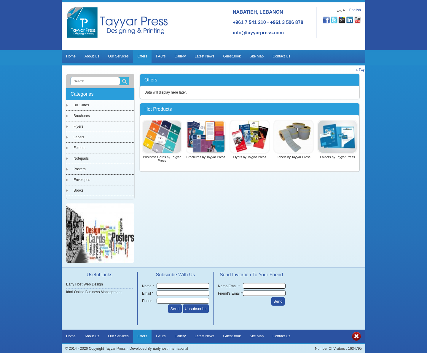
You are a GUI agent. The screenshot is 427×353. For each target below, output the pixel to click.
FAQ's (160, 56)
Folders (79, 148)
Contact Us (281, 56)
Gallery (180, 56)
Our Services (118, 56)
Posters (80, 169)
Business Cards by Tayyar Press (162, 158)
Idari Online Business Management (94, 292)
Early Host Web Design (84, 284)
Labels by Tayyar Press (293, 157)
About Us (92, 56)
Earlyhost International (170, 348)
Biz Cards (81, 105)
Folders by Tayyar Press (337, 157)
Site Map (257, 56)
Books (78, 190)
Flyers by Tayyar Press (249, 157)
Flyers (78, 126)
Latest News (204, 56)
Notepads (81, 158)
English (355, 10)
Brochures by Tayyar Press (205, 157)
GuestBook (232, 56)
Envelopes (82, 180)
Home (71, 56)
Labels (79, 137)
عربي (341, 10)
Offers (142, 56)
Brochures (82, 116)
